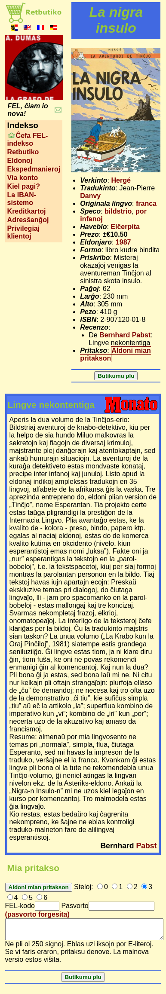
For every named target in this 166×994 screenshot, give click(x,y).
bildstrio (118, 211)
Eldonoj (20, 160)
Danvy (90, 195)
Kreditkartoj (26, 211)
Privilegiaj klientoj (23, 232)
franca (146, 203)
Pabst (146, 845)
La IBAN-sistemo (22, 198)
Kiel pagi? (23, 186)
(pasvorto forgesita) (37, 914)
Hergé (121, 180)
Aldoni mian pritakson (115, 354)
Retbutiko (23, 152)
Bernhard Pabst (125, 335)
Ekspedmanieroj (34, 169)
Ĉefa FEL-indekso (27, 139)
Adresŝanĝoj (28, 219)
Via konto (22, 177)
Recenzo (94, 327)
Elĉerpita (125, 226)
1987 (123, 242)
